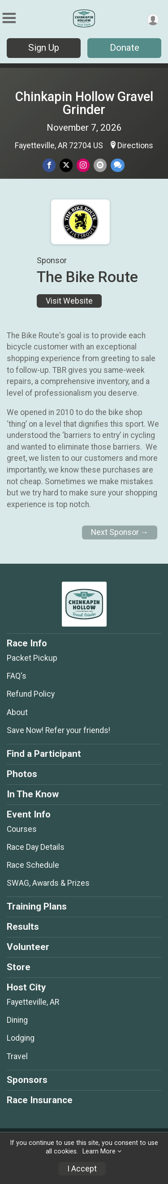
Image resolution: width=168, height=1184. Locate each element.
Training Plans (37, 906)
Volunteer (28, 946)
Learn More (99, 1151)
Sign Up (43, 47)
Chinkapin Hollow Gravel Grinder (84, 103)
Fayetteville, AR (33, 1002)
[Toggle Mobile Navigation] (9, 18)
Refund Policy (31, 693)
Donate (124, 47)
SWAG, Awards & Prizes (48, 883)
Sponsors (27, 1079)
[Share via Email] (100, 165)
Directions (135, 145)
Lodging (20, 1038)
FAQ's (16, 676)
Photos (22, 774)
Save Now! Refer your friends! (58, 730)
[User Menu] (153, 19)
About (17, 712)
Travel (17, 1056)
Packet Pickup (32, 658)
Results (23, 926)
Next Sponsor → (120, 532)
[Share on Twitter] (66, 165)
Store (18, 967)
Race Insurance (40, 1100)
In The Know (33, 794)
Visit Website (69, 300)
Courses (22, 829)
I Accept (82, 1168)
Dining (17, 1020)
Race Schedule (33, 865)
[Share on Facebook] (49, 165)
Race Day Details (36, 847)
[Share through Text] (118, 165)
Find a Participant (44, 753)
